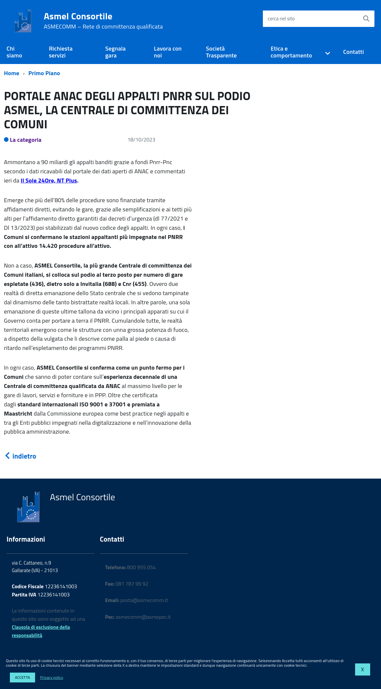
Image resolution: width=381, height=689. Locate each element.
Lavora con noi (167, 52)
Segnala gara (115, 52)
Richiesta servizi (61, 52)
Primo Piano (44, 73)
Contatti (353, 51)
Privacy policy (51, 677)
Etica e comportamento (291, 52)
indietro (20, 456)
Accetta (22, 677)
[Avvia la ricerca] (366, 19)
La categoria (26, 139)
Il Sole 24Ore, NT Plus (49, 180)
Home (11, 73)
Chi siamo (14, 52)
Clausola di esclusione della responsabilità (41, 631)
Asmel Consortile (103, 20)
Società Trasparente (221, 52)
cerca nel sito (281, 18)
